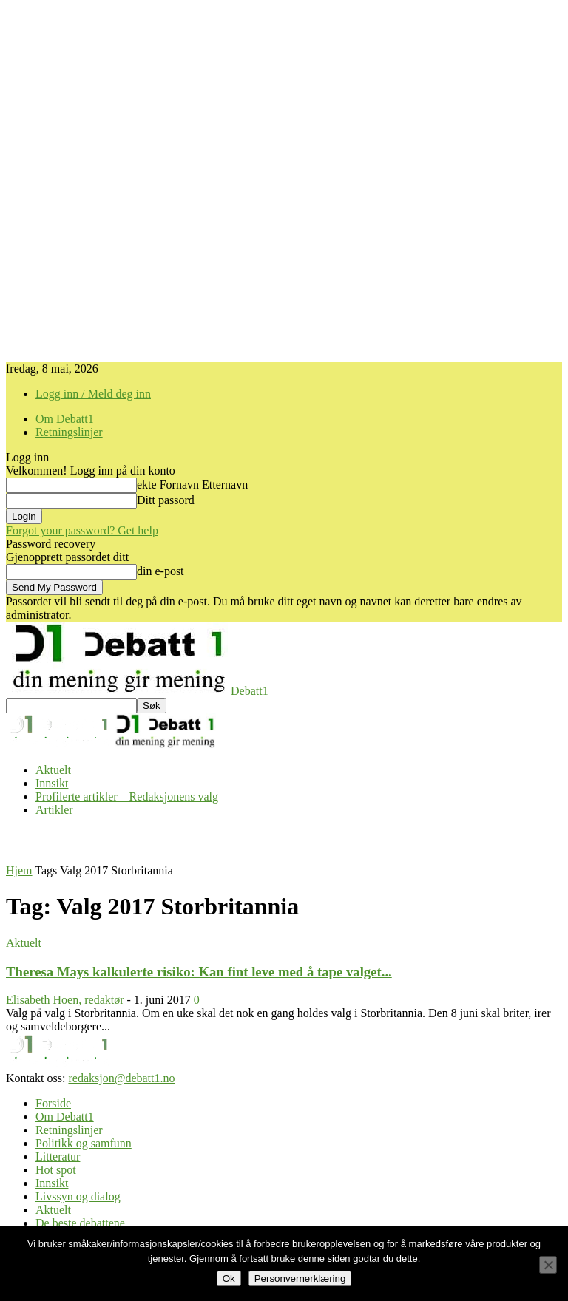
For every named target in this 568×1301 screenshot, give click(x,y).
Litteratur (58, 1156)
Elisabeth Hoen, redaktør (65, 999)
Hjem (19, 870)
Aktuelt (53, 770)
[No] (548, 1265)
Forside (53, 1103)
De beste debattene (80, 1223)
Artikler (54, 810)
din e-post (160, 571)
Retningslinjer (69, 432)
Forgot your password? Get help (82, 530)
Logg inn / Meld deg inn (93, 393)
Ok (229, 1278)
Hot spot (56, 1170)
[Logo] (59, 744)
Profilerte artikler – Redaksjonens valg (127, 796)
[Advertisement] (179, 839)
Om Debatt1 (65, 418)
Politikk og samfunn (84, 1143)
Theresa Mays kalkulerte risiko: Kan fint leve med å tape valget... (199, 971)
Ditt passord (166, 500)
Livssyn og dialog (78, 1196)
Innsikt (52, 783)
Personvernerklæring (300, 1278)
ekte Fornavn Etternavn (192, 484)
